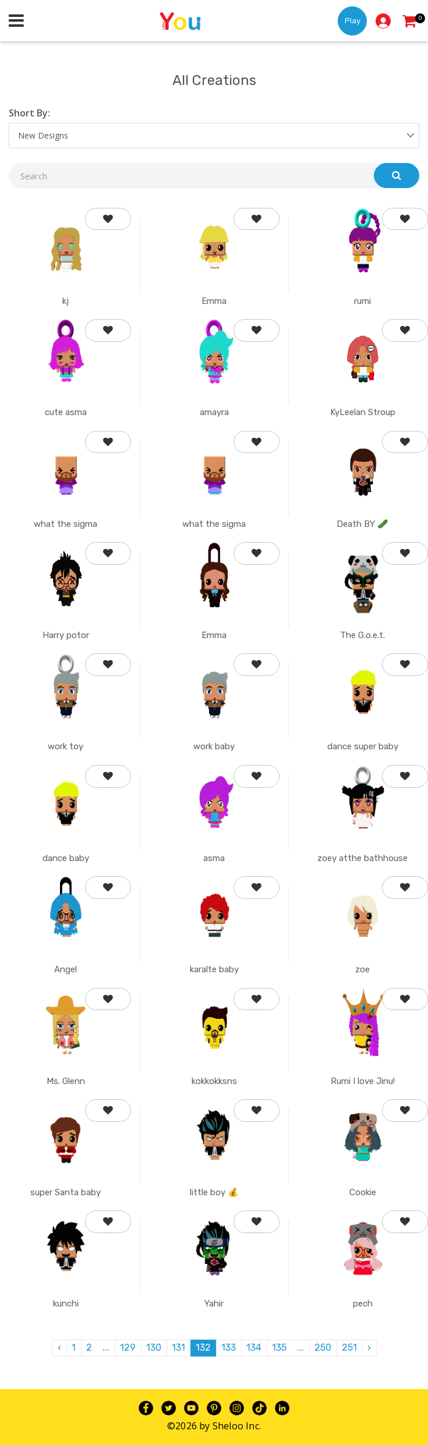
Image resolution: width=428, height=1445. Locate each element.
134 (253, 1347)
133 (228, 1347)
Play (352, 20)
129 (128, 1347)
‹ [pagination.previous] (59, 1347)
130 (153, 1347)
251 (349, 1347)
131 (178, 1347)
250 (322, 1347)
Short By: (29, 113)
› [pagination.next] (369, 1347)
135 (279, 1347)
